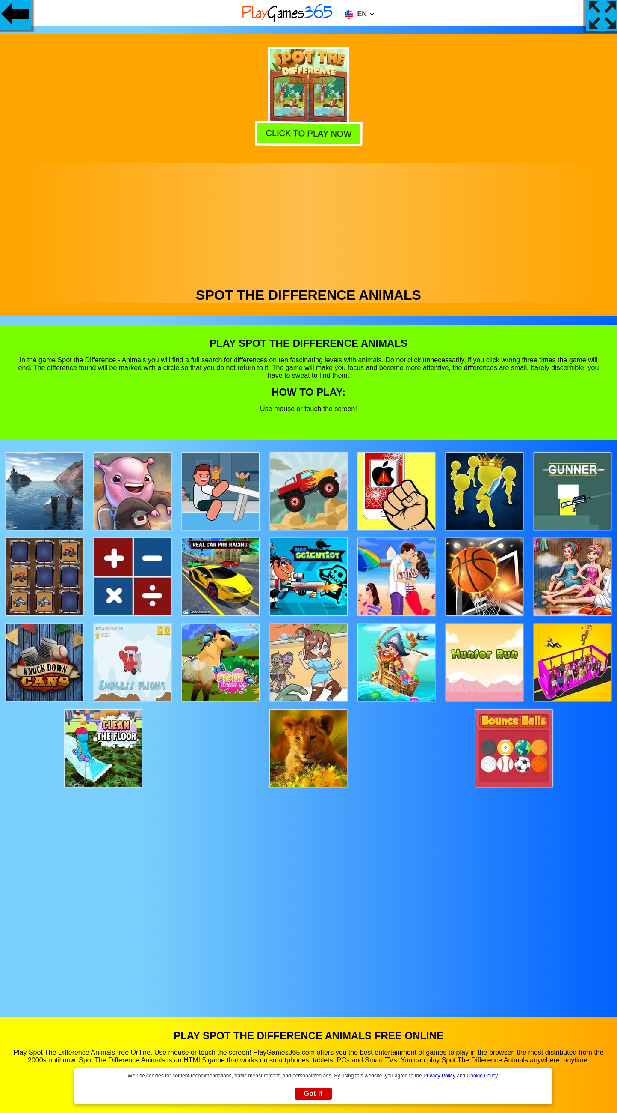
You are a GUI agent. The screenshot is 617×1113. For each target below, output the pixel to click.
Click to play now (309, 134)
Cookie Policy (482, 1076)
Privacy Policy (439, 1076)
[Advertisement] (308, 223)
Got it (313, 1093)
